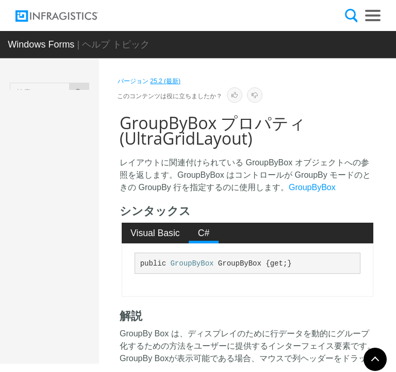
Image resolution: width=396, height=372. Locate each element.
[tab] (155, 233)
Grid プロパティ (84, 334)
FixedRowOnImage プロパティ (86, 275)
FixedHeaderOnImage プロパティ (86, 131)
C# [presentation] (204, 233)
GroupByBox (312, 187)
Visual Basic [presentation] (155, 233)
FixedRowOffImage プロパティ (86, 206)
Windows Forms (41, 44)
